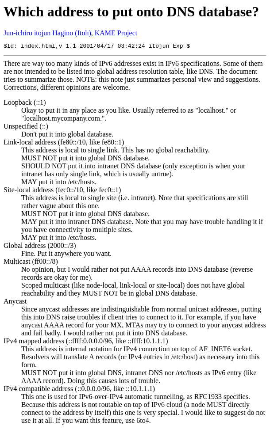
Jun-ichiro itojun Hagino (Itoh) (47, 33)
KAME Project (116, 33)
